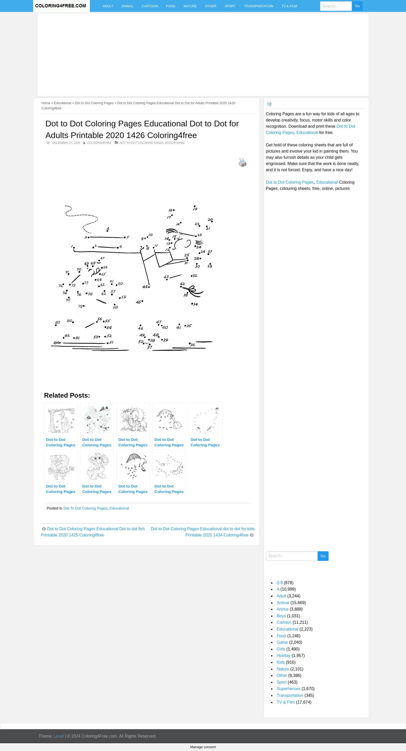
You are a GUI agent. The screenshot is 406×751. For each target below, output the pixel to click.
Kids (281, 662)
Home (45, 103)
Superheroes (289, 688)
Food (171, 6)
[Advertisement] (194, 51)
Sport (230, 6)
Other (210, 6)
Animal (127, 6)
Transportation (258, 6)
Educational (62, 103)
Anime (282, 609)
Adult (108, 6)
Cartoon (150, 6)
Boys (281, 616)
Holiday (284, 655)
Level (59, 736)
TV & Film (289, 6)
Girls (281, 649)
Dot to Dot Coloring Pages (94, 103)
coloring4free (99, 142)
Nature (190, 6)
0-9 (280, 583)
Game (282, 642)
